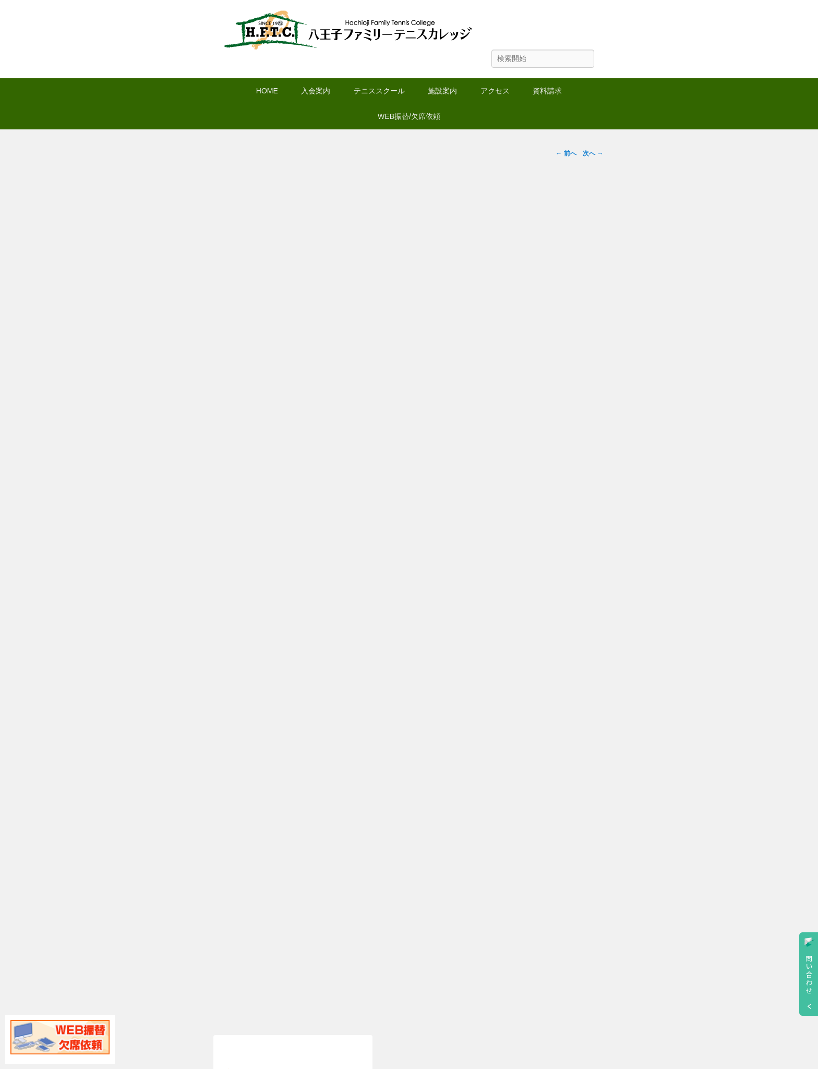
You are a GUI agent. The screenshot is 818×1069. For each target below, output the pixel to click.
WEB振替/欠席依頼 (409, 116)
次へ (593, 153)
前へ (566, 153)
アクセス (495, 91)
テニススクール (379, 91)
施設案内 (442, 91)
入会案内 (315, 91)
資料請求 (547, 91)
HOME (267, 91)
